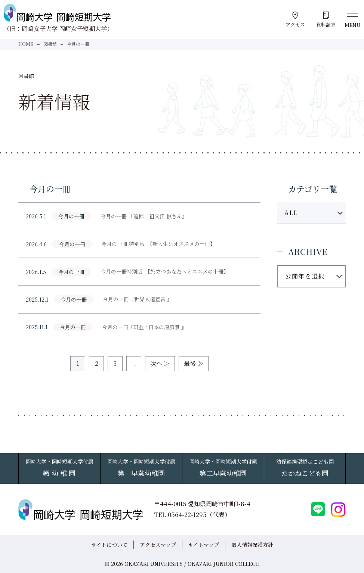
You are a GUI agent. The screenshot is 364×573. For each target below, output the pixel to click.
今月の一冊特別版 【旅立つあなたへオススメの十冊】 (165, 271)
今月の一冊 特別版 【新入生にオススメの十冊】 (158, 243)
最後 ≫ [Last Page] (193, 363)
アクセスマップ (158, 544)
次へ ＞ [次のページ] (160, 363)
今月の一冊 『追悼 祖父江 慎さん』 (144, 216)
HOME (25, 44)
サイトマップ (203, 544)
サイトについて (109, 544)
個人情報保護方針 (252, 544)
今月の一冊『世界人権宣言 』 (137, 299)
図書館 (50, 44)
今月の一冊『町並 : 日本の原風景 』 (144, 327)
